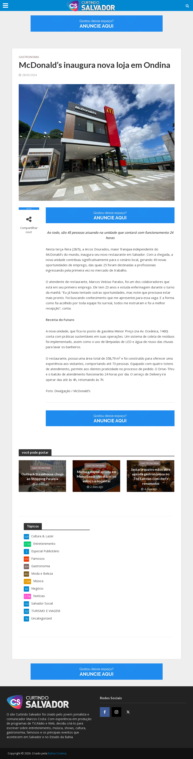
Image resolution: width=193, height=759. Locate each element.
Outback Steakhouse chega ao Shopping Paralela (42, 476)
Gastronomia (29, 57)
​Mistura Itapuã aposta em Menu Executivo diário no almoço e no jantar (96, 476)
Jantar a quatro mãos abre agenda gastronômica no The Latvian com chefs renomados (150, 476)
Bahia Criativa (57, 753)
